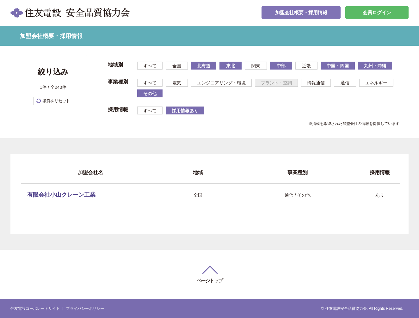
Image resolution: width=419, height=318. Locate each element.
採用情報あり (185, 110)
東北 (230, 65)
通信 (345, 82)
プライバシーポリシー (85, 308)
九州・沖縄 (375, 65)
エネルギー (376, 82)
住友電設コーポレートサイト (35, 308)
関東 (255, 65)
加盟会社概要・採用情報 (301, 12)
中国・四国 (338, 65)
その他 (150, 93)
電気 (176, 82)
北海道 (203, 65)
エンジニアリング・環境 (221, 82)
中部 (281, 65)
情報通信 (316, 82)
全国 (176, 65)
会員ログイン (377, 12)
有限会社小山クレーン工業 (61, 195)
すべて (150, 65)
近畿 (306, 65)
